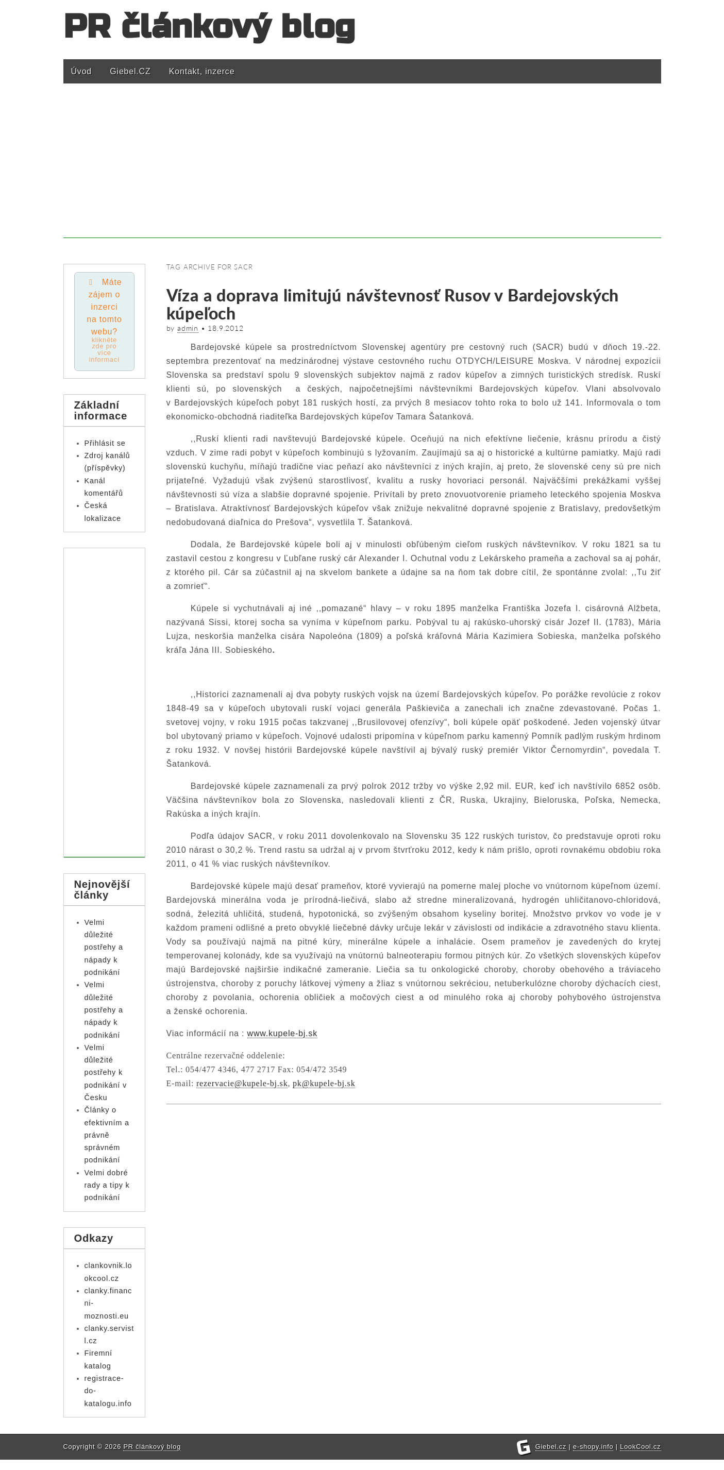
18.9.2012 (225, 328)
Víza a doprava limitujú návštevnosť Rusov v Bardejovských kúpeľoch (392, 304)
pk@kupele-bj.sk (324, 1083)
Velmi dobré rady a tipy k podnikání (107, 1186)
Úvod (81, 71)
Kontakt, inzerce (202, 71)
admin (187, 328)
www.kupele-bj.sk (282, 1033)
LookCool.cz (640, 1457)
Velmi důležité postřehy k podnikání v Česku (106, 1073)
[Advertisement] (362, 166)
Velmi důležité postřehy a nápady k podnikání (104, 948)
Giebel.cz (551, 1457)
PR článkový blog (209, 27)
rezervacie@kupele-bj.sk (242, 1083)
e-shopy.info (593, 1457)
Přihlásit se (105, 444)
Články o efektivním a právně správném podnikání (107, 1136)
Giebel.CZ (130, 71)
